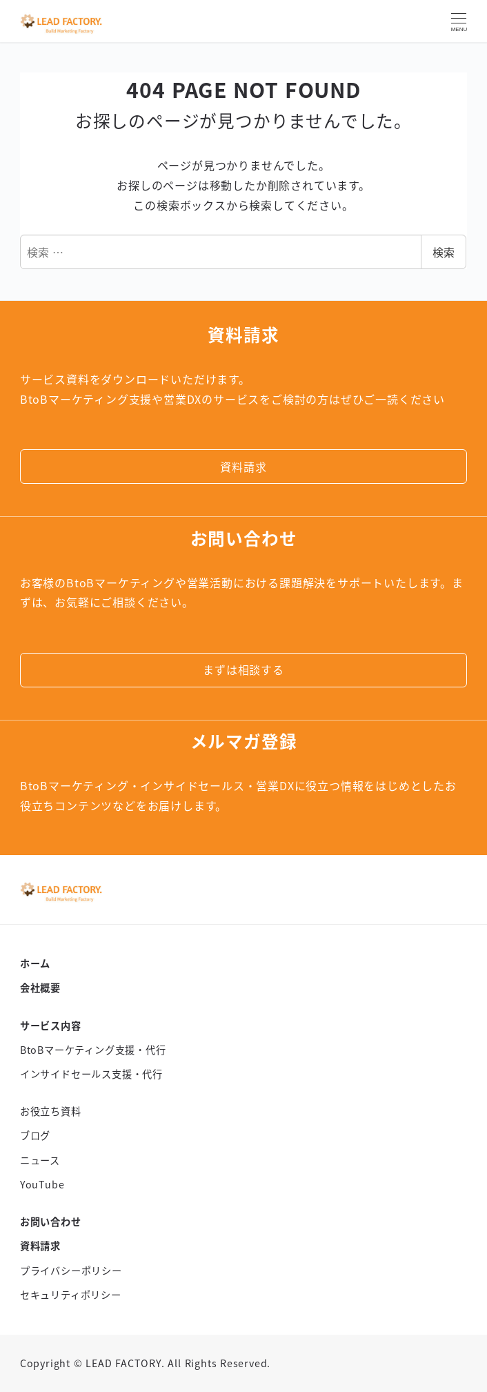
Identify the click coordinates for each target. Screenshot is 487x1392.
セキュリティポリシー (70, 1295)
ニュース (40, 1160)
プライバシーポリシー (71, 1270)
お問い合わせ (50, 1221)
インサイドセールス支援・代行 (91, 1074)
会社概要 (40, 987)
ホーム (35, 963)
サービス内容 (50, 1025)
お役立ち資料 (50, 1111)
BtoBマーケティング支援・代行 (93, 1050)
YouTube (42, 1184)
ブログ (35, 1135)
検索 (444, 252)
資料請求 (40, 1246)
